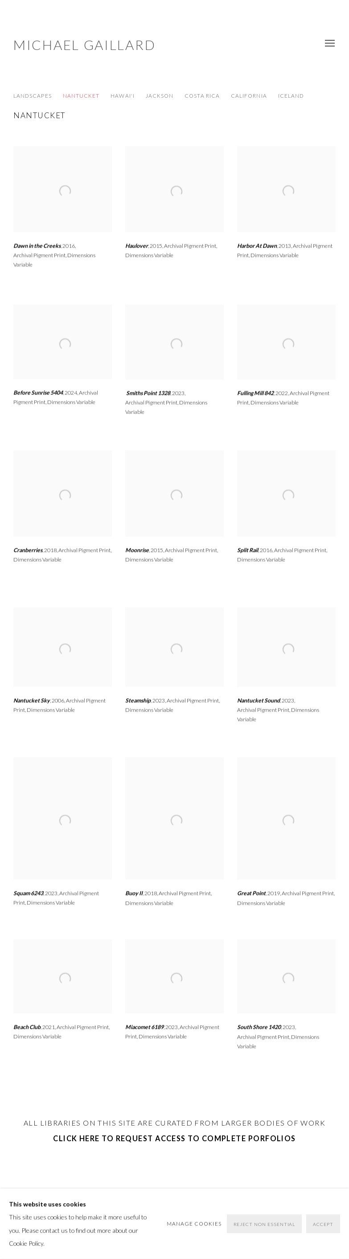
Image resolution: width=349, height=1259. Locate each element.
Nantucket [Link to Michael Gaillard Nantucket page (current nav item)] (81, 95)
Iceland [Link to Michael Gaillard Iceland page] (291, 95)
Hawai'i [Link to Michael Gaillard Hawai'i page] (122, 95)
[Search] (289, 1209)
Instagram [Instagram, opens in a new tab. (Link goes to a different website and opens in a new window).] (241, 1210)
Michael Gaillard (84, 45)
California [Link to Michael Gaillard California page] (249, 95)
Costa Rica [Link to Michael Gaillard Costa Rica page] (202, 95)
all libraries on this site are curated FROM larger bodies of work (174, 1122)
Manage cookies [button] (37, 1209)
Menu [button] (329, 43)
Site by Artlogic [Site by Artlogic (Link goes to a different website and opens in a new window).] (156, 1223)
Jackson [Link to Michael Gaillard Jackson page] (159, 95)
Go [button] (332, 1207)
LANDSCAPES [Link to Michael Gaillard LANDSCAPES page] (32, 95)
